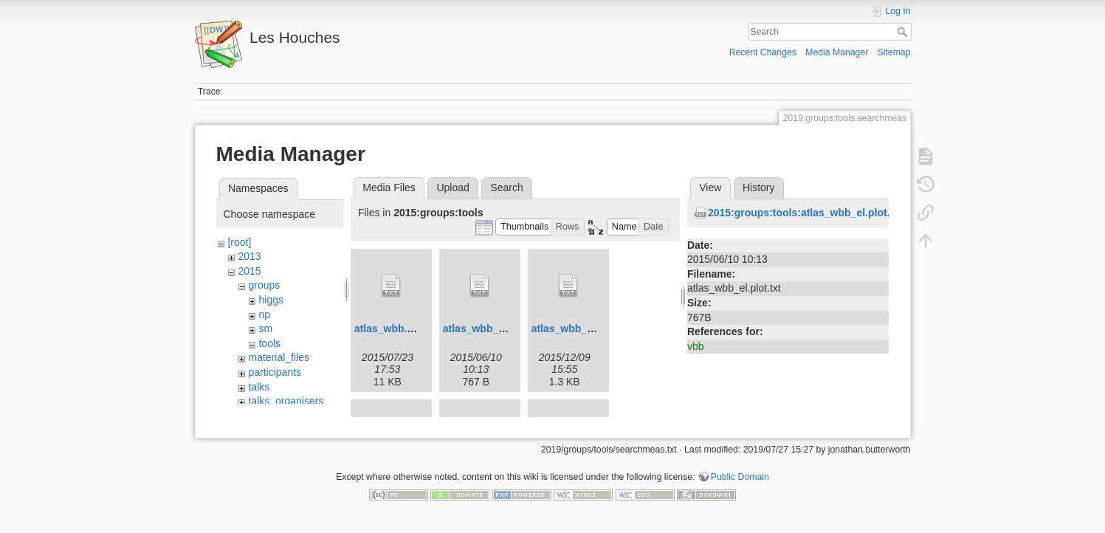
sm (265, 328)
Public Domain (740, 484)
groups (264, 285)
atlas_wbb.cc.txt (394, 328)
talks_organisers (285, 401)
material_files (278, 357)
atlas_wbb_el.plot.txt (494, 328)
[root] (239, 242)
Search (904, 32)
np (264, 314)
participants (274, 372)
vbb (695, 346)
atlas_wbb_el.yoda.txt (584, 328)
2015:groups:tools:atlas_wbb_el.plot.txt (805, 213)
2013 (249, 256)
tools (269, 343)
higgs (270, 300)
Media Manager (836, 52)
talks (258, 387)
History (759, 187)
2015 (249, 271)
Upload (452, 187)
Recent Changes (762, 52)
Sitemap (894, 52)
